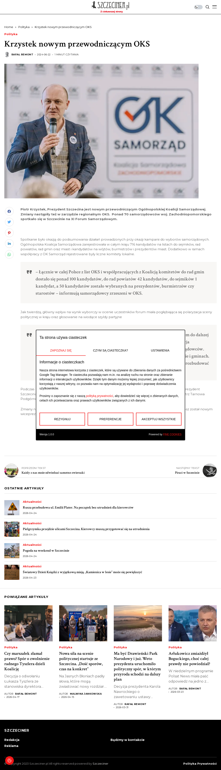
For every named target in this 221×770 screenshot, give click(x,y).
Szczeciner (100, 763)
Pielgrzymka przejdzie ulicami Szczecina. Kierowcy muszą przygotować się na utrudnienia (86, 529)
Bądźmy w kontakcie (127, 740)
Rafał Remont (22, 54)
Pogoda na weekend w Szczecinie (46, 550)
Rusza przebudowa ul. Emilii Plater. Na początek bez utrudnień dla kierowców (78, 507)
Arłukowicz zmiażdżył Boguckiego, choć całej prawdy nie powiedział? (189, 659)
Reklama (11, 746)
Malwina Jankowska (86, 693)
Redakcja (11, 740)
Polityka (24, 27)
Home (8, 27)
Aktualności (32, 501)
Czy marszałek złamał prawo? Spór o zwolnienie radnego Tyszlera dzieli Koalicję (27, 661)
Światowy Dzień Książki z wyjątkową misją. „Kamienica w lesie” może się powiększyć (82, 572)
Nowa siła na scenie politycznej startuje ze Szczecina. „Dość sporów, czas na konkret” (81, 661)
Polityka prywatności (200, 763)
